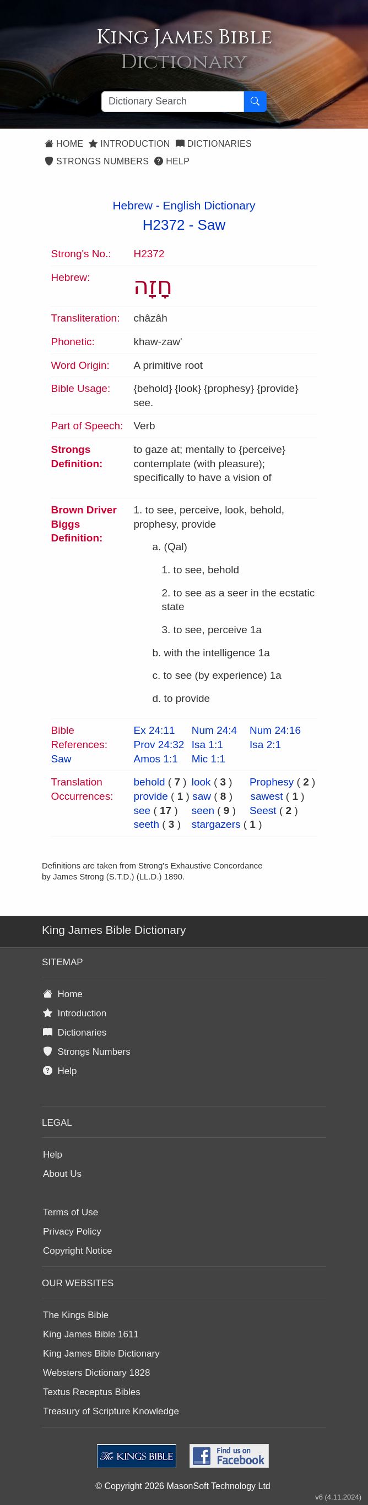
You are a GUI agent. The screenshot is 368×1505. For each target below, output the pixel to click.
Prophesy (272, 782)
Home (64, 143)
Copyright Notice (77, 1251)
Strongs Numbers (97, 161)
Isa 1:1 (207, 744)
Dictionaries (214, 143)
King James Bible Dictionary (101, 1353)
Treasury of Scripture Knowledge (111, 1411)
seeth (146, 824)
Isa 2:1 (265, 744)
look (201, 782)
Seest (263, 810)
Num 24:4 (214, 730)
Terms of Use (70, 1212)
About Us (62, 1174)
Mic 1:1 (208, 759)
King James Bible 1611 (91, 1334)
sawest (266, 796)
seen (203, 810)
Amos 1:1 (155, 759)
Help (172, 161)
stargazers (216, 824)
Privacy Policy (72, 1231)
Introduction (129, 143)
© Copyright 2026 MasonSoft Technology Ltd (182, 1486)
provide (150, 796)
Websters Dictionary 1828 (96, 1373)
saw (201, 796)
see (141, 810)
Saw (212, 225)
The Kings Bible (76, 1315)
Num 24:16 (275, 730)
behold (149, 782)
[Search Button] (255, 101)
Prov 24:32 (158, 744)
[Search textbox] (172, 101)
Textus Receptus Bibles (91, 1392)
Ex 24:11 (154, 730)
